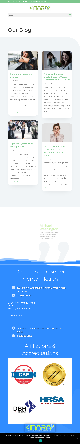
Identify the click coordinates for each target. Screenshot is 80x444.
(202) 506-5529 (15, 315)
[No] (77, 439)
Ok (40, 441)
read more (14, 112)
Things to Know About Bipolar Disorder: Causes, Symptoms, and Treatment (57, 77)
